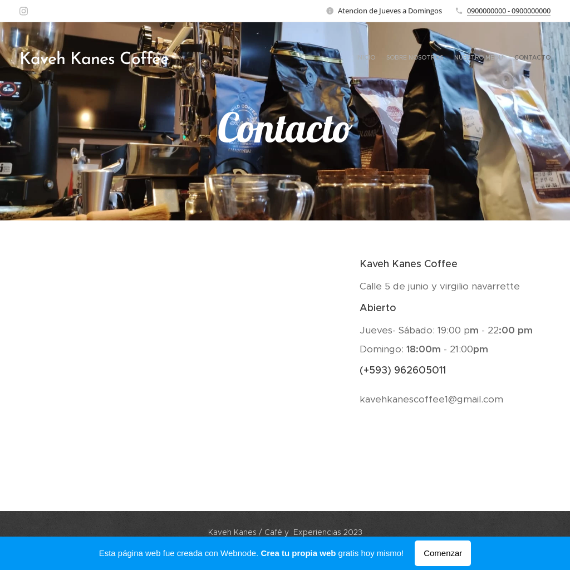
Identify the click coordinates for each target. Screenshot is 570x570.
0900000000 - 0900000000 (509, 11)
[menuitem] (518, 58)
